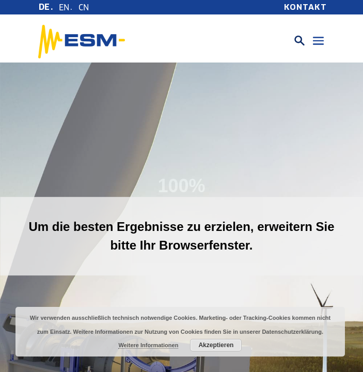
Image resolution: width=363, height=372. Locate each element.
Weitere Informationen (148, 345)
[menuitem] (46, 7)
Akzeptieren (215, 345)
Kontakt (305, 7)
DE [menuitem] (44, 7)
